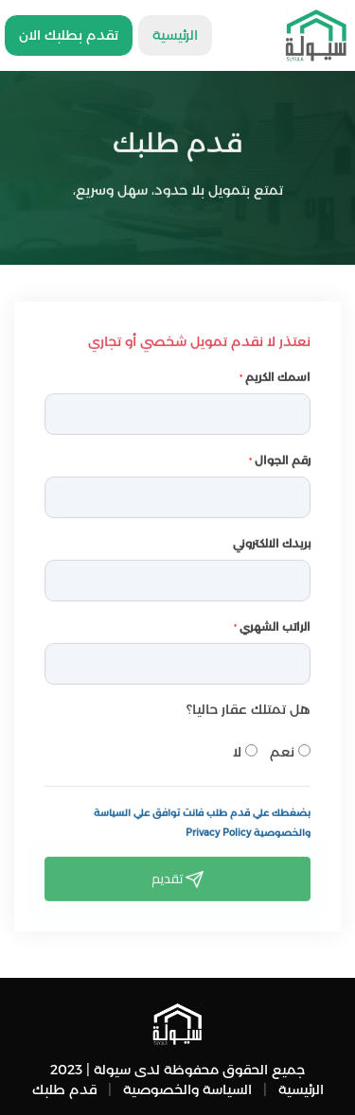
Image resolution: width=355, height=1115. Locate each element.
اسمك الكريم (275, 374)
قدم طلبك (64, 1089)
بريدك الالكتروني (272, 540)
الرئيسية (175, 35)
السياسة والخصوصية (187, 1089)
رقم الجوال (280, 457)
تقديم (177, 875)
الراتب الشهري (272, 624)
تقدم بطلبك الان (68, 35)
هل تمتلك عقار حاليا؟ (248, 706)
